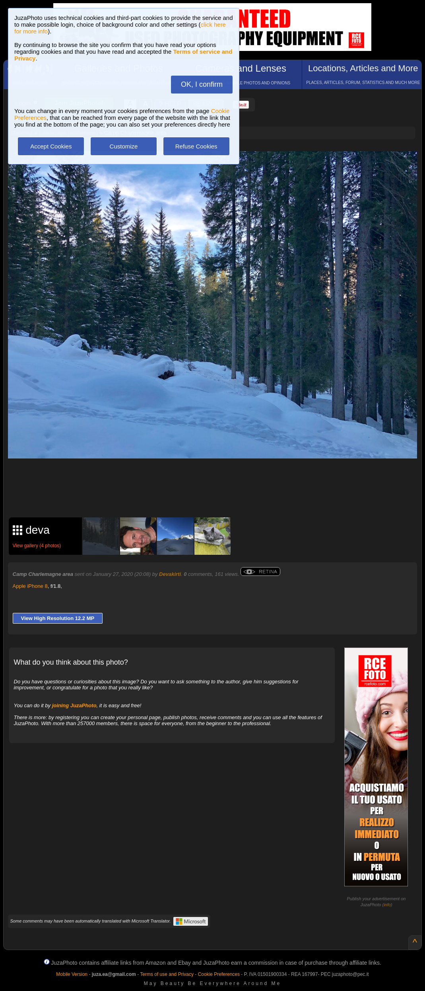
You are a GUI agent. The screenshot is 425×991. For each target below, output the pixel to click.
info (387, 904)
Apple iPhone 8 (30, 586)
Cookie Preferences (219, 974)
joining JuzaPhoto (74, 705)
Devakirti (170, 574)
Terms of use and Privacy (167, 974)
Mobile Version (71, 974)
